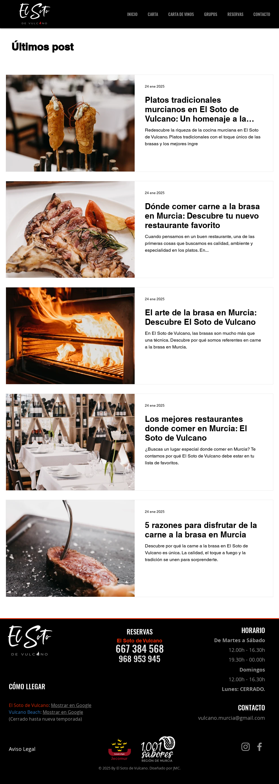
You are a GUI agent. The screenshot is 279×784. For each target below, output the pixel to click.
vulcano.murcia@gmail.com (231, 717)
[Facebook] (259, 746)
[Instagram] (245, 746)
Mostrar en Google (71, 705)
